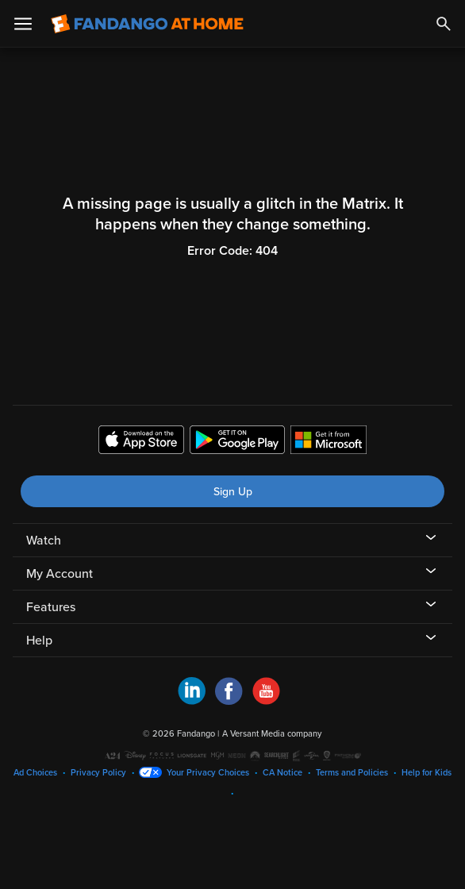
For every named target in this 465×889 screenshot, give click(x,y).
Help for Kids (427, 773)
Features (50, 607)
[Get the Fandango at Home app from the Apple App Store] (141, 442)
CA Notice (282, 773)
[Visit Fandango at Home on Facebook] (229, 701)
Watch (43, 540)
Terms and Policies (352, 773)
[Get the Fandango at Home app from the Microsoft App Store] (328, 442)
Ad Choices (35, 773)
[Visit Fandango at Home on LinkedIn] (191, 701)
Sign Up (232, 491)
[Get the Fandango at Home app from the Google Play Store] (237, 442)
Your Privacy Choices (208, 773)
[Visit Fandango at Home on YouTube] (266, 701)
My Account (59, 574)
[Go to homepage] (147, 24)
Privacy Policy (98, 773)
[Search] (443, 24)
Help (39, 640)
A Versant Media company (271, 734)
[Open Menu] (23, 24)
